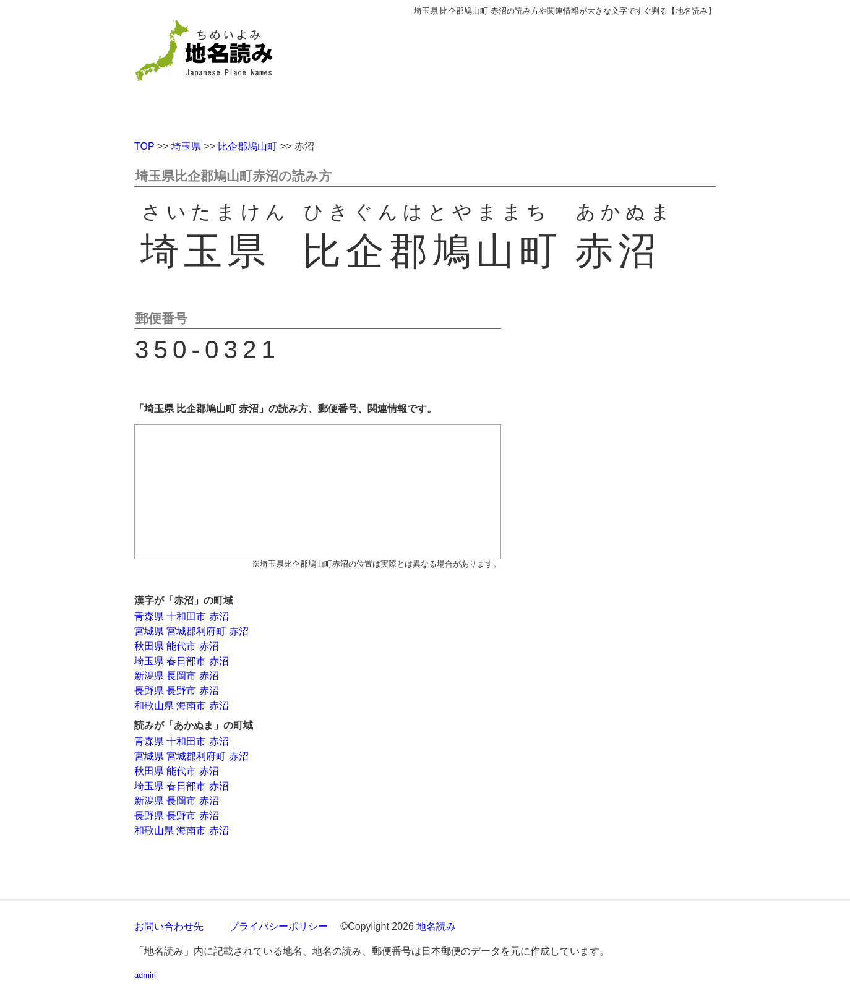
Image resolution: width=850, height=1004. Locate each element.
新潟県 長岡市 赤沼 (176, 676)
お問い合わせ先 (169, 926)
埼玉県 (186, 146)
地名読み (436, 926)
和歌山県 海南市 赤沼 (181, 705)
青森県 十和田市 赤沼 (181, 616)
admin (145, 975)
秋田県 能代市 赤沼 (176, 646)
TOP (144, 146)
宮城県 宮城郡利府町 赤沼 (191, 631)
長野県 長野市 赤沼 (176, 690)
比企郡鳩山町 (247, 146)
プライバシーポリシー (278, 926)
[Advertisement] (515, 73)
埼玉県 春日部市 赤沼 (181, 661)
